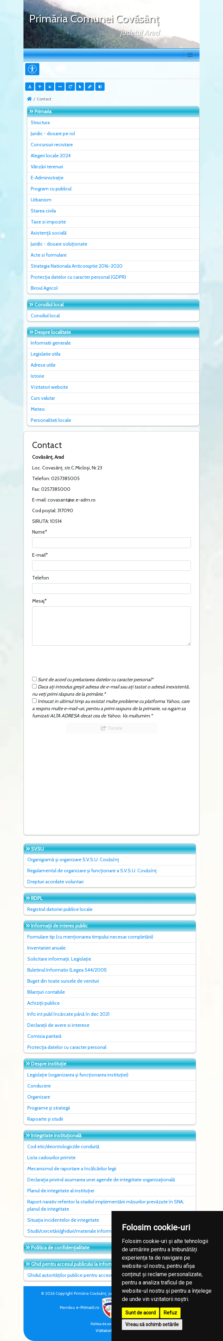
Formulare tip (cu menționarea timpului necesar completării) (90, 937)
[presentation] (84, 662)
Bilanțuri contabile (46, 992)
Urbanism (41, 200)
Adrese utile (43, 365)
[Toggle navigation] (190, 54)
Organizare (38, 1097)
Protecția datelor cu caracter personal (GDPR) (78, 277)
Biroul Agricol (44, 288)
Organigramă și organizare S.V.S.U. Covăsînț (73, 859)
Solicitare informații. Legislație (59, 959)
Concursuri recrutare (52, 144)
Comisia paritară (44, 1036)
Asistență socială (49, 233)
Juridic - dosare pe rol (53, 133)
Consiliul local (45, 315)
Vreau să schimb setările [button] (152, 1324)
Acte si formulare (49, 255)
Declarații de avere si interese (58, 1025)
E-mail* (40, 555)
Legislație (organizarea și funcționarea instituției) (77, 1075)
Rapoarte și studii (45, 1119)
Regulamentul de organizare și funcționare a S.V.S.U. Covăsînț (92, 870)
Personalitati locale (51, 420)
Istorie (37, 376)
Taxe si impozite (48, 222)
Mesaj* (39, 601)
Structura (40, 122)
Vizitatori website (49, 387)
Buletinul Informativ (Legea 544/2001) (67, 970)
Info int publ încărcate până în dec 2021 (68, 1014)
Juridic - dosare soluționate (59, 244)
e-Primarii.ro (98, 1307)
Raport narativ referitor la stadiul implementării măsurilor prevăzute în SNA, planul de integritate (105, 1205)
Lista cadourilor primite (51, 1157)
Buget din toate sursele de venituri (63, 981)
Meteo (38, 409)
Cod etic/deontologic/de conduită (63, 1146)
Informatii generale (51, 343)
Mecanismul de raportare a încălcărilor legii (71, 1168)
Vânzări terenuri (47, 166)
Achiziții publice (43, 1003)
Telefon (40, 578)
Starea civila (43, 211)
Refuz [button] (170, 1312)
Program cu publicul (51, 189)
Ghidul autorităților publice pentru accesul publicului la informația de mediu (105, 1275)
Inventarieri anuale (46, 948)
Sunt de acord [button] (140, 1312)
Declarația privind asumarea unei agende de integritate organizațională (101, 1179)
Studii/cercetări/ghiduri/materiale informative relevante (85, 1231)
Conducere (39, 1086)
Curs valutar (43, 398)
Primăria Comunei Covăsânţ (94, 18)
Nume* (39, 532)
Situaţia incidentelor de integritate (63, 1220)
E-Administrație (47, 178)
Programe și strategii (48, 1108)
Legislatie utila (45, 354)
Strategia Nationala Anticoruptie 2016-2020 (77, 266)
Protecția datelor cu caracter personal (66, 1047)
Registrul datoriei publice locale (60, 909)
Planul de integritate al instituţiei (60, 1191)
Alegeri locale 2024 (51, 155)
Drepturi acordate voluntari (55, 881)
